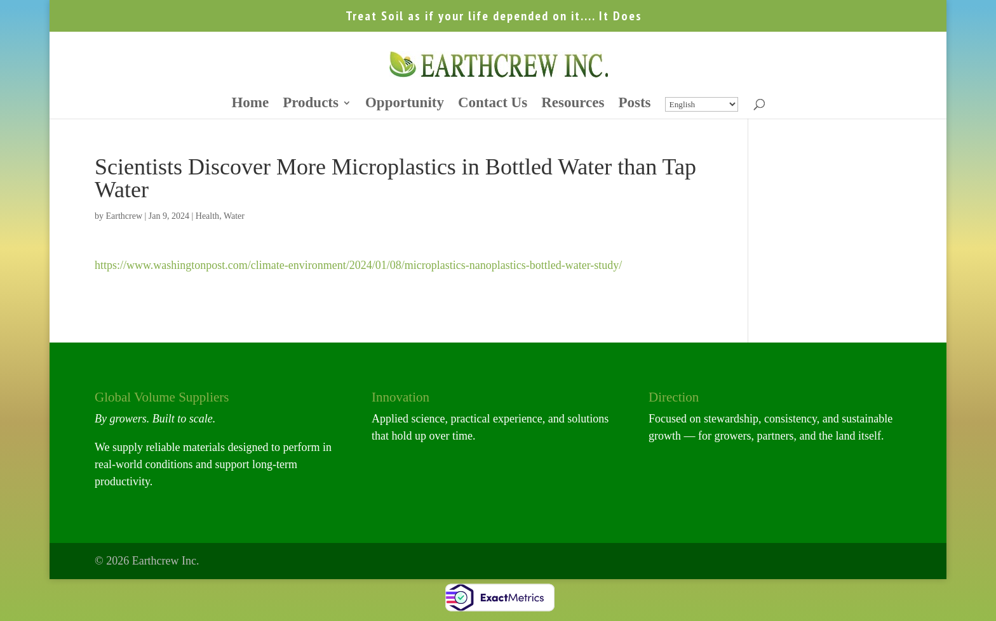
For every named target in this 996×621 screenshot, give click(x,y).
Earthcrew (123, 216)
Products (311, 104)
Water (234, 216)
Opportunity (404, 104)
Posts (634, 104)
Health (207, 216)
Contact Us (492, 104)
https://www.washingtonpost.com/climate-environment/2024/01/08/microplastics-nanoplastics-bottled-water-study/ (358, 265)
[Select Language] (701, 104)
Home (250, 104)
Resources (572, 104)
